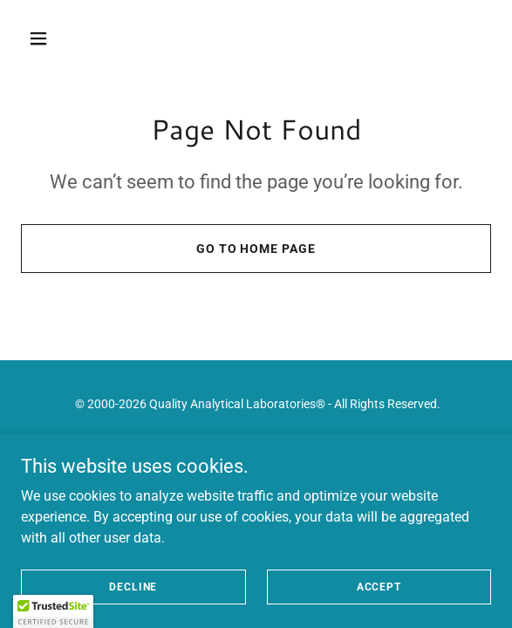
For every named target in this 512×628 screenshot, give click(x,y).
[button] (75, 38)
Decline (133, 586)
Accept (379, 586)
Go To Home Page (256, 249)
